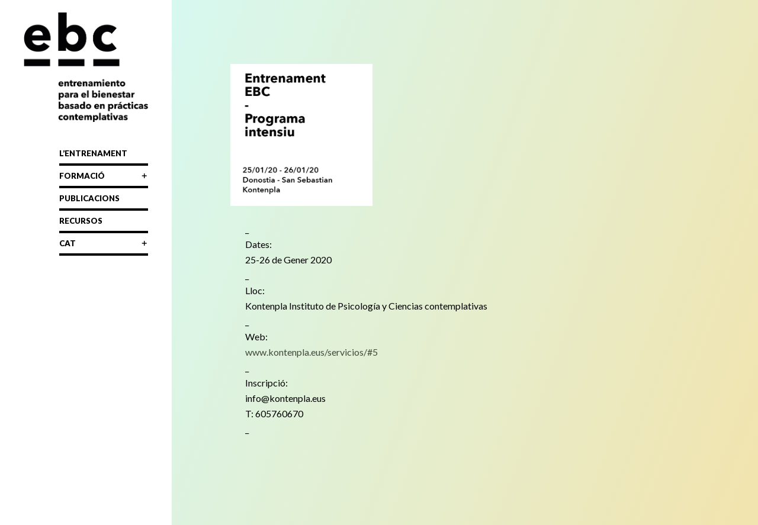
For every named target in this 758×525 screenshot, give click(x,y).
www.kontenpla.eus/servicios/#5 (311, 351)
